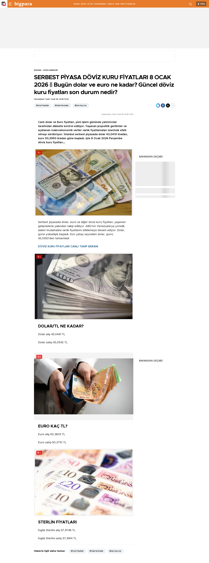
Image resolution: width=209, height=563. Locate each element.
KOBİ (117, 4)
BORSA (77, 4)
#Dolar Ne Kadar (62, 105)
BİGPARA (37, 70)
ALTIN (90, 4)
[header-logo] (23, 4)
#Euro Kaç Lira (80, 105)
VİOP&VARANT (100, 4)
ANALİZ (111, 4)
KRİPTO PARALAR (127, 4)
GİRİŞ (202, 4)
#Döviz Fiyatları (42, 105)
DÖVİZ (83, 4)
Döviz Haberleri (50, 70)
